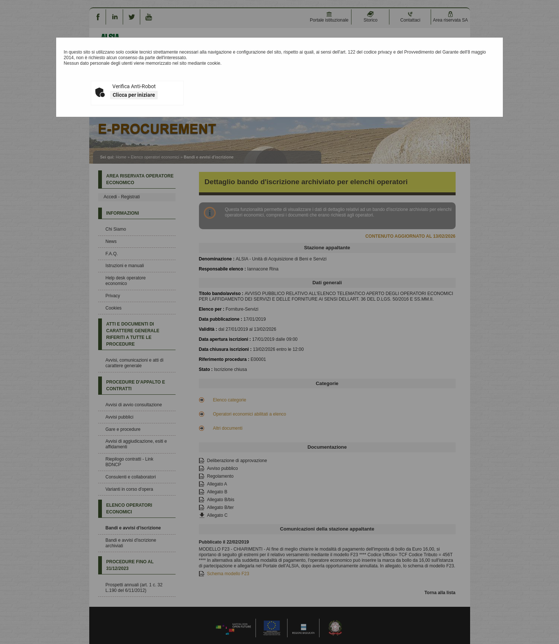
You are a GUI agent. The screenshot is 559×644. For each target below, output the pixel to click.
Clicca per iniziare (134, 95)
